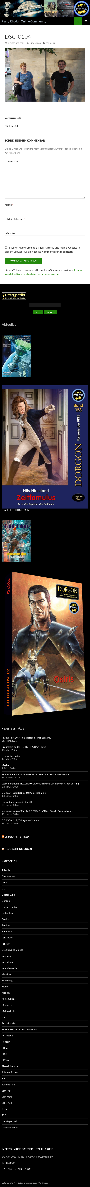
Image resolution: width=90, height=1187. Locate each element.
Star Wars (7, 1096)
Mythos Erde (8, 1011)
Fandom (6, 925)
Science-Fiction (10, 1072)
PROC (5, 1053)
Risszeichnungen (10, 1066)
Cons (4, 882)
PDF (12, 510)
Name (9, 204)
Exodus (5, 919)
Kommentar (12, 160)
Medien (6, 992)
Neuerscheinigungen (18, 848)
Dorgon (6, 900)
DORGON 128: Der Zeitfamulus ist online (24, 792)
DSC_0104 (50, 43)
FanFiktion (7, 937)
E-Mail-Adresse (15, 218)
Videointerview (10, 1127)
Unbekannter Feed (17, 836)
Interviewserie (9, 968)
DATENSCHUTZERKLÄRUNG (17, 1168)
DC (3, 888)
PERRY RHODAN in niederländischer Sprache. (26, 737)
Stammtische (8, 1084)
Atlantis (6, 870)
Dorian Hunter (9, 906)
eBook (5, 510)
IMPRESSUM (8, 1162)
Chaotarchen (8, 876)
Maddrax (6, 974)
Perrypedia (7, 1035)
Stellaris (6, 1109)
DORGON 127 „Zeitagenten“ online (20, 820)
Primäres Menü (86, 21)
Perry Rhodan (9, 1023)
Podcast (6, 1041)
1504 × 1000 (35, 43)
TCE (4, 1115)
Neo (4, 1017)
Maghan (6, 765)
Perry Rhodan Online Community (24, 21)
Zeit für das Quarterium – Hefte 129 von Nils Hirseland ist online (36, 774)
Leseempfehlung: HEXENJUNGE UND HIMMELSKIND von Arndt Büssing (40, 783)
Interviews (7, 962)
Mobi (26, 510)
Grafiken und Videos (12, 949)
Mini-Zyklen (8, 998)
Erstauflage (7, 913)
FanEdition (7, 931)
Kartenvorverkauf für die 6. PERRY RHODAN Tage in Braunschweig (37, 811)
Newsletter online (11, 756)
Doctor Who (8, 894)
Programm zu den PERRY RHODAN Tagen (24, 746)
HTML (19, 510)
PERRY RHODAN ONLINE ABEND (20, 1029)
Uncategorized (9, 1121)
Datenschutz (7, 1183)
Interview (7, 955)
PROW (5, 1060)
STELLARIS (7, 1102)
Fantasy (6, 943)
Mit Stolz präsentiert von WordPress (32, 1183)
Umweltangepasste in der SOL (17, 801)
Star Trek (6, 1090)
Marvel (5, 986)
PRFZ (5, 1047)
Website (10, 233)
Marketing (7, 980)
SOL (4, 1078)
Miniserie (7, 1004)
